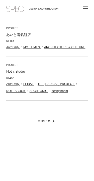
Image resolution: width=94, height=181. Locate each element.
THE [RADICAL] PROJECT (56, 84)
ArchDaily (13, 47)
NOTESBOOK (16, 91)
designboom (60, 91)
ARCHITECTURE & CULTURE (64, 47)
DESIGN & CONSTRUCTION (43, 9)
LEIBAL (28, 84)
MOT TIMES (32, 47)
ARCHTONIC (39, 91)
